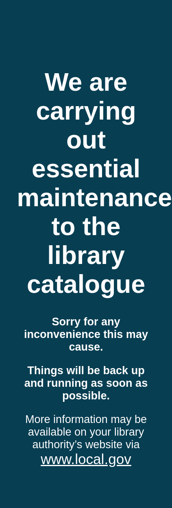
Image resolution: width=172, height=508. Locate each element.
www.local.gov (86, 459)
